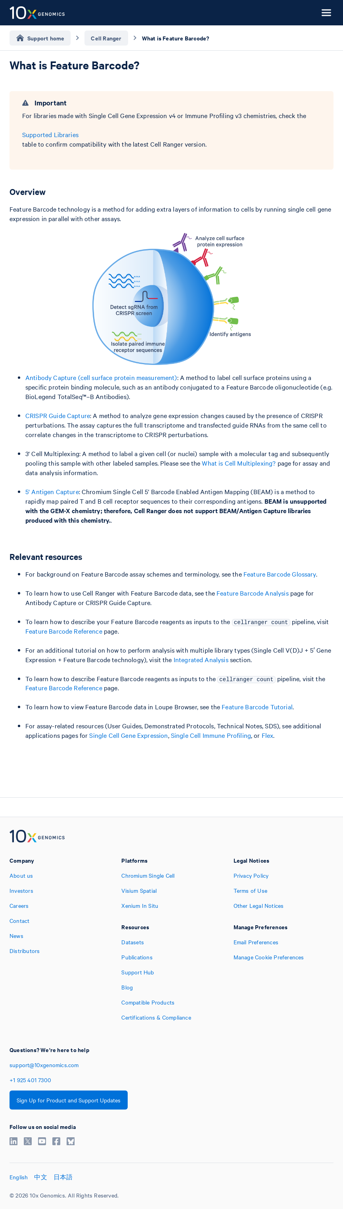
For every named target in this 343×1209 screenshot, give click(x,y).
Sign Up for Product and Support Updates (69, 1100)
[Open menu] (326, 13)
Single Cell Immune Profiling (211, 735)
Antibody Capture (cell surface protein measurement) (101, 377)
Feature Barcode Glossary (279, 573)
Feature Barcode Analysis (253, 592)
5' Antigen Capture (52, 491)
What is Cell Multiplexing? (239, 462)
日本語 (63, 1177)
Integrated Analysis (201, 659)
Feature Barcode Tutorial (257, 706)
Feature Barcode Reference (63, 630)
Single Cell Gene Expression (128, 735)
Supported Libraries (50, 134)
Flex (268, 735)
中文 (40, 1177)
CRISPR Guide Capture (57, 415)
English (19, 1177)
